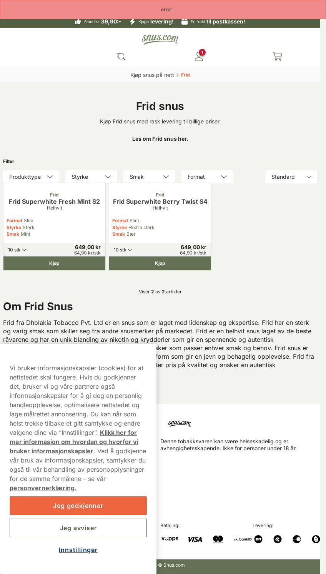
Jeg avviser (78, 528)
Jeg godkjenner (78, 505)
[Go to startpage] (160, 40)
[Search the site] (121, 56)
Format (14, 220)
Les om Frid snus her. (160, 138)
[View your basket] (277, 56)
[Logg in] (198, 56)
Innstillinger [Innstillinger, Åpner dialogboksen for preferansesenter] (78, 550)
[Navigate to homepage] (240, 421)
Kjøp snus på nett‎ (152, 75)
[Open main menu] (11, 56)
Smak (13, 234)
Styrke (14, 227)
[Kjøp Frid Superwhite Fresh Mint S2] (54, 263)
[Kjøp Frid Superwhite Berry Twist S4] (160, 263)
